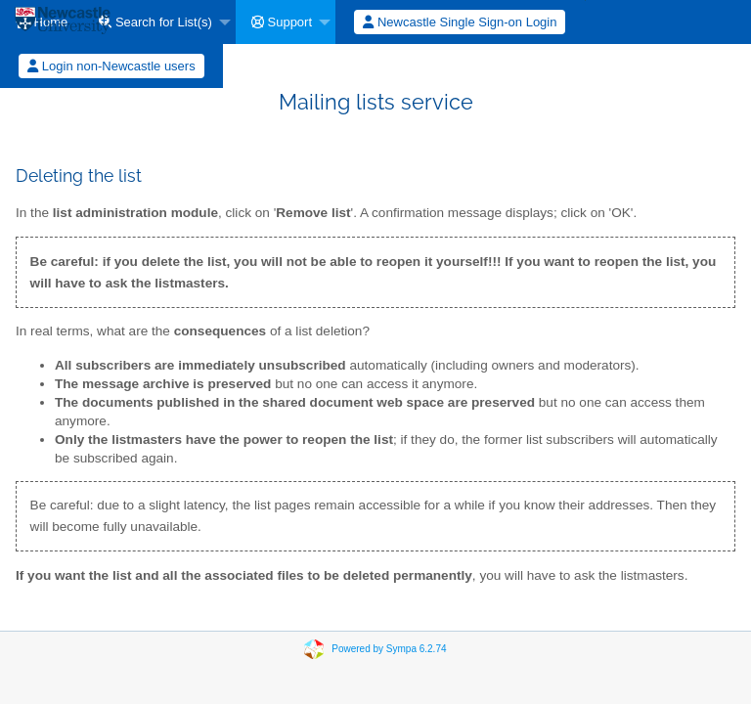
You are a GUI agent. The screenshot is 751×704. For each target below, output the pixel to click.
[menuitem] (159, 22)
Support (281, 22)
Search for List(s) (155, 22)
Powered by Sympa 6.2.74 (388, 648)
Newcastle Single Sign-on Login (459, 22)
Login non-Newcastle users (111, 66)
